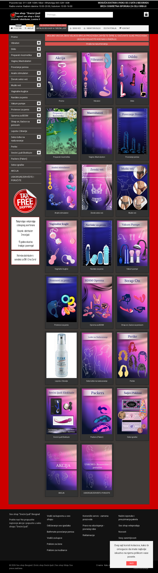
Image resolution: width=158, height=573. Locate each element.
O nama (99, 565)
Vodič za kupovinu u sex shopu (58, 518)
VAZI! (131, 563)
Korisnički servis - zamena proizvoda (95, 518)
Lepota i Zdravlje (61, 381)
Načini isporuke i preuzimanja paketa (128, 518)
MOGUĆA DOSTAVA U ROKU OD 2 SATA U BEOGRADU (123, 2)
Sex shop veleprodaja (128, 525)
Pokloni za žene (54, 544)
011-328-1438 (30, 2)
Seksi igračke (132, 437)
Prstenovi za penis (61, 325)
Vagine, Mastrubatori (97, 157)
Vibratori (97, 101)
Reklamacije (89, 535)
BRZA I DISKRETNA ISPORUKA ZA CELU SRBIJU (123, 6)
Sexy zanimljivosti (127, 538)
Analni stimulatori (61, 213)
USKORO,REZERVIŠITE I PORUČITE (97, 493)
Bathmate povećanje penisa (60, 531)
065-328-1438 (62, 2)
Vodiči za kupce (54, 538)
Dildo (132, 101)
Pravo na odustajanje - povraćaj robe (93, 527)
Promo (61, 101)
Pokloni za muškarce (57, 550)
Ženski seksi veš (97, 213)
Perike (132, 381)
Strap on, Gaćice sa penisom (132, 325)
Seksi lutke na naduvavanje (96, 381)
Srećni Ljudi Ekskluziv (61, 437)
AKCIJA (61, 493)
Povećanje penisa (132, 157)
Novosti (122, 531)
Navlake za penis (96, 269)
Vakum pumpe (132, 269)
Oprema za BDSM (97, 325)
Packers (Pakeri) (96, 437)
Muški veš (132, 213)
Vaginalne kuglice (61, 269)
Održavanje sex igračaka (58, 525)
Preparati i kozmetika (61, 157)
